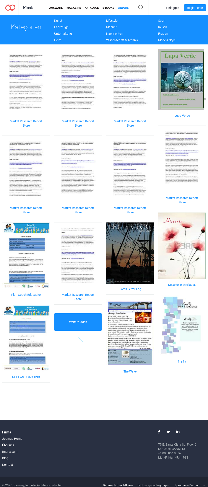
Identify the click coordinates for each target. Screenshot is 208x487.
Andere (123, 8)
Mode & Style (167, 40)
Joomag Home (12, 438)
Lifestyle (111, 20)
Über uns (8, 445)
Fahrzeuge (61, 27)
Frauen (163, 33)
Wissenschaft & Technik (122, 40)
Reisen (162, 27)
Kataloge (92, 8)
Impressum (9, 451)
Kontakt (7, 464)
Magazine (74, 8)
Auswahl (56, 8)
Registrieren (195, 8)
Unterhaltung (63, 33)
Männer (111, 27)
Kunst (58, 20)
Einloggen (172, 8)
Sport (162, 20)
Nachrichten (114, 33)
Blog (5, 458)
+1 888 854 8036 (169, 453)
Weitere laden (78, 322)
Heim (57, 40)
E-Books (108, 8)
